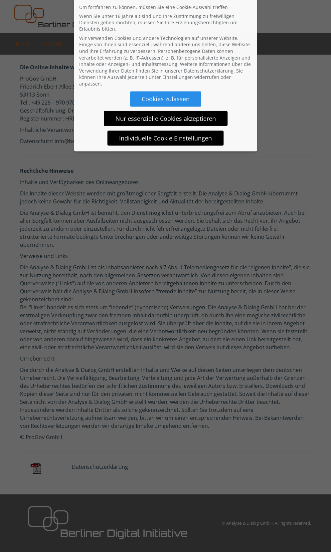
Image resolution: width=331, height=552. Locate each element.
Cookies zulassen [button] (166, 92)
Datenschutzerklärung (209, 64)
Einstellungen (177, 70)
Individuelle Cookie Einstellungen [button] (165, 131)
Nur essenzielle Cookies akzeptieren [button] (165, 112)
